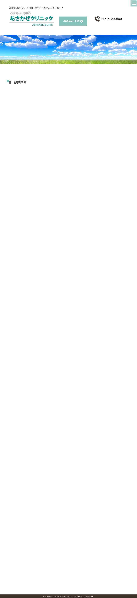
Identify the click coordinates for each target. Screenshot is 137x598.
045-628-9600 (108, 19)
